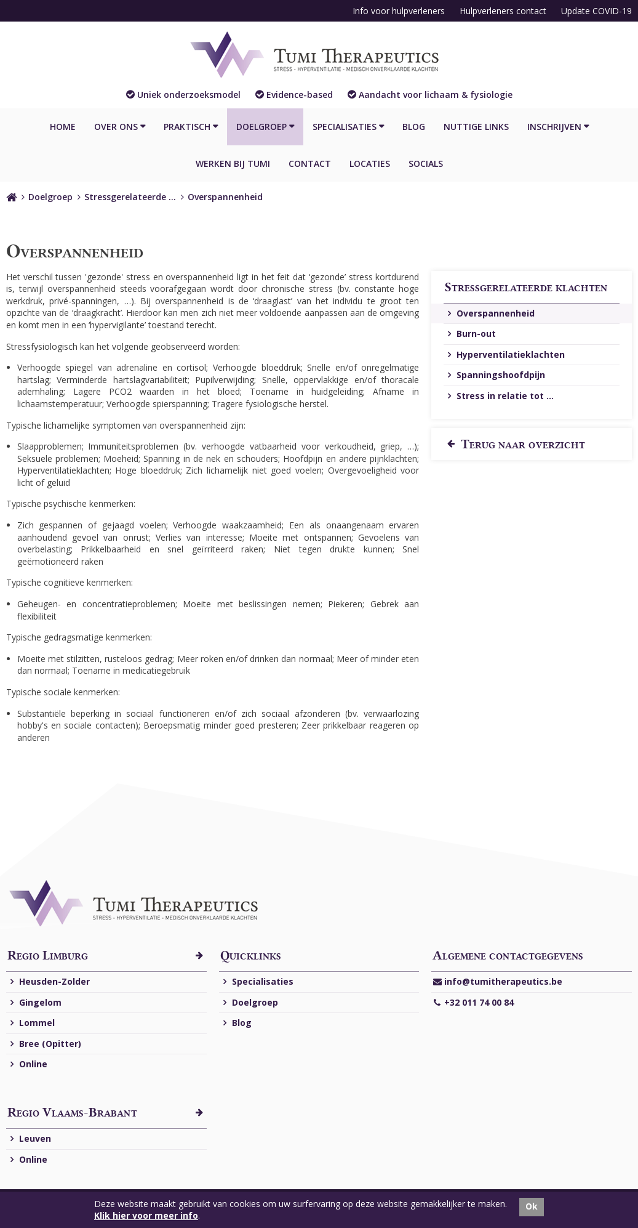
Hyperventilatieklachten (505, 355)
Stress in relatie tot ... (499, 396)
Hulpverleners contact (503, 11)
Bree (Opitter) (44, 1044)
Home (63, 126)
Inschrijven (554, 126)
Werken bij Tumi (233, 163)
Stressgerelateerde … (130, 197)
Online (27, 1064)
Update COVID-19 (596, 11)
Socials (426, 163)
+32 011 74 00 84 (473, 1002)
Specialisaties (345, 126)
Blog (413, 126)
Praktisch (187, 126)
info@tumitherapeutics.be (497, 982)
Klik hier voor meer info (146, 1215)
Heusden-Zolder (48, 982)
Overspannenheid (225, 197)
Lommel (31, 1023)
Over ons (116, 126)
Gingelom (34, 1002)
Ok (531, 1206)
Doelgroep (261, 126)
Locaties (369, 163)
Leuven (29, 1139)
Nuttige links (476, 126)
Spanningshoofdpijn (495, 375)
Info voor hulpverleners (399, 11)
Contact (310, 163)
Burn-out (470, 334)
